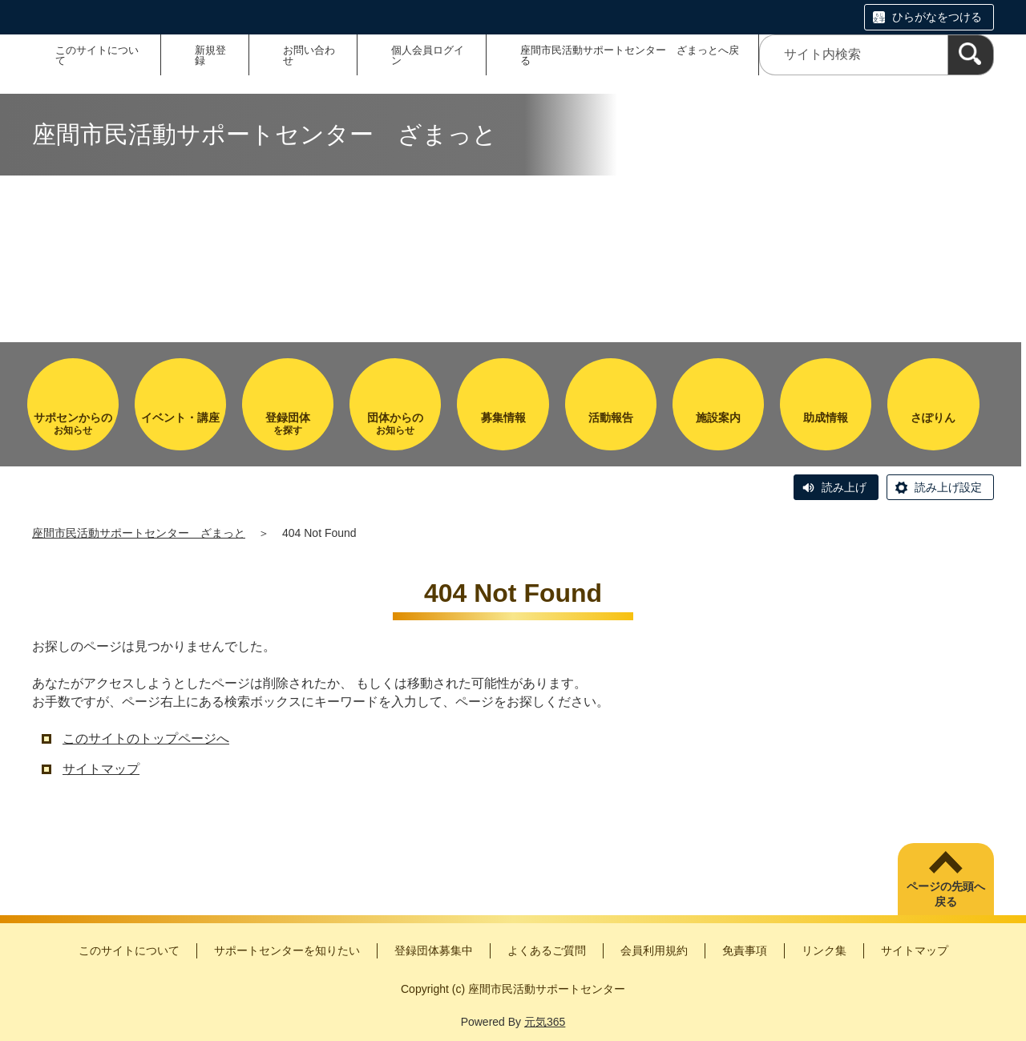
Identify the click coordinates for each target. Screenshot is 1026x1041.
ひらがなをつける (937, 16)
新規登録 (210, 55)
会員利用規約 (654, 950)
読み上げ (844, 487)
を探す (288, 423)
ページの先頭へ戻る (946, 894)
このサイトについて (97, 55)
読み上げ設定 (948, 487)
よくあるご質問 (546, 950)
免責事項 (744, 950)
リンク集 (824, 950)
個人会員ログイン (427, 55)
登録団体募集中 (433, 950)
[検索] (970, 54)
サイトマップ (101, 769)
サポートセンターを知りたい (287, 950)
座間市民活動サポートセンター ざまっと (138, 533)
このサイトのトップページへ (146, 738)
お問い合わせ (309, 55)
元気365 (544, 1021)
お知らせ (73, 423)
